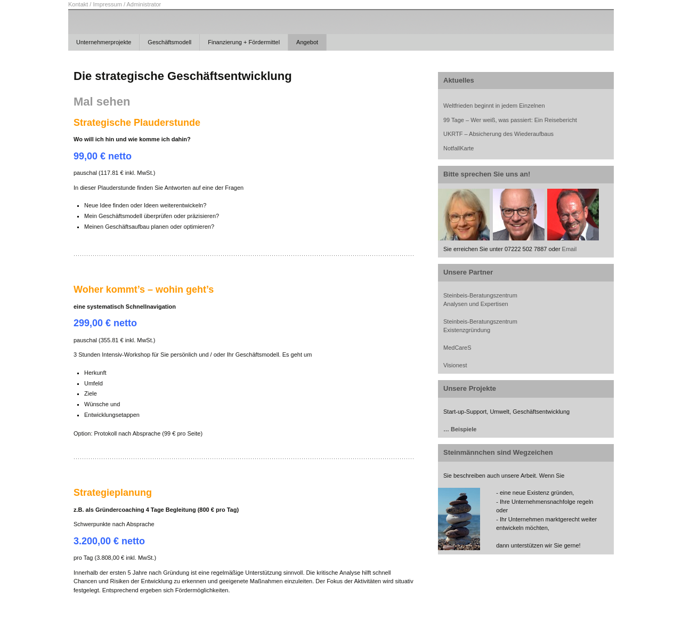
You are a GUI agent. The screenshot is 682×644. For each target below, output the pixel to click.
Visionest (455, 365)
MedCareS (457, 347)
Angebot (307, 42)
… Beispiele (459, 429)
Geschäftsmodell (169, 42)
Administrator (143, 4)
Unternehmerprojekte (103, 42)
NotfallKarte (458, 148)
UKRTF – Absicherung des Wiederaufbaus (498, 134)
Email (569, 249)
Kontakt (78, 4)
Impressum (107, 4)
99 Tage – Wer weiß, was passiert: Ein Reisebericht (510, 120)
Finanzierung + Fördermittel (244, 42)
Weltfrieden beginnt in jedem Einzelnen (494, 105)
